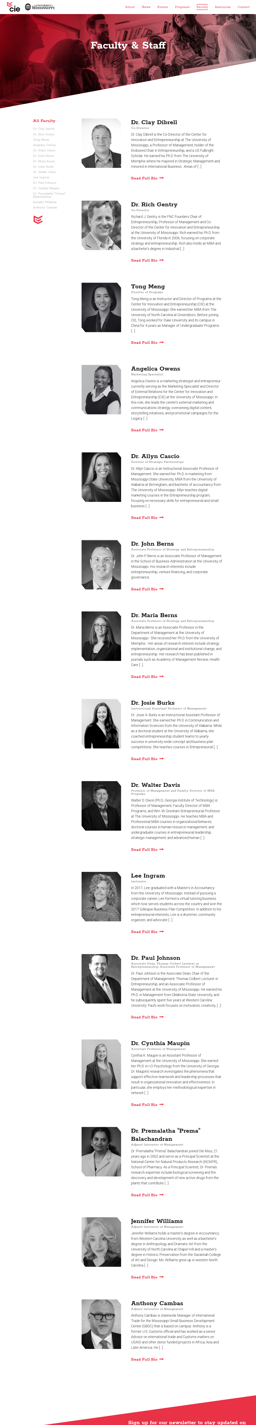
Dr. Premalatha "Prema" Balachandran (49, 195)
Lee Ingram (41, 177)
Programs (182, 7)
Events (162, 7)
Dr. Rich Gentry (43, 134)
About (130, 7)
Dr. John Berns (43, 156)
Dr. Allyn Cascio (44, 150)
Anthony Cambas (45, 207)
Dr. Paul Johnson (44, 183)
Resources (223, 7)
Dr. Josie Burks (43, 167)
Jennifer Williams (45, 202)
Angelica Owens (44, 145)
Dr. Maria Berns (44, 161)
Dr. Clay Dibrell (43, 129)
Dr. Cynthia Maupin (46, 188)
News (146, 7)
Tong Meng (41, 140)
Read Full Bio (144, 178)
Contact (244, 7)
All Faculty (44, 120)
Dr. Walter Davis (44, 172)
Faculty (202, 7)
